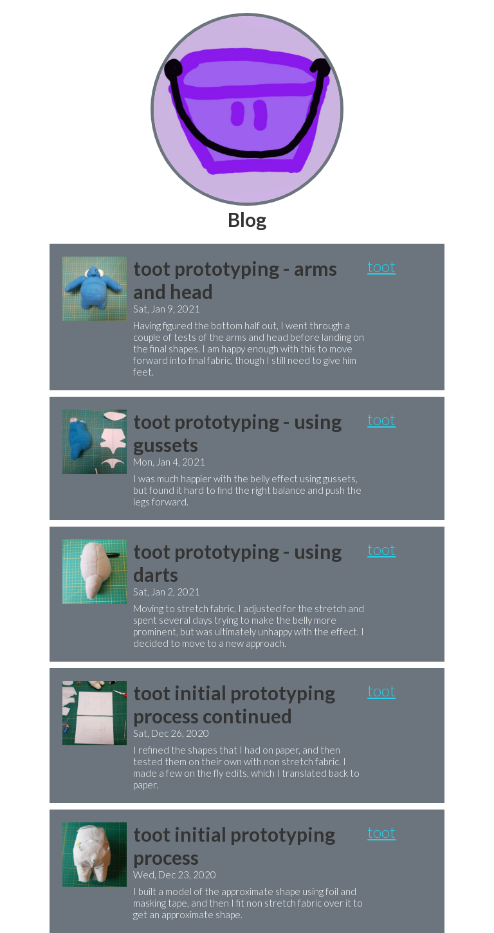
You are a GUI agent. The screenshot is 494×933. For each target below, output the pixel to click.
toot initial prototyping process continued (234, 704)
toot (381, 266)
